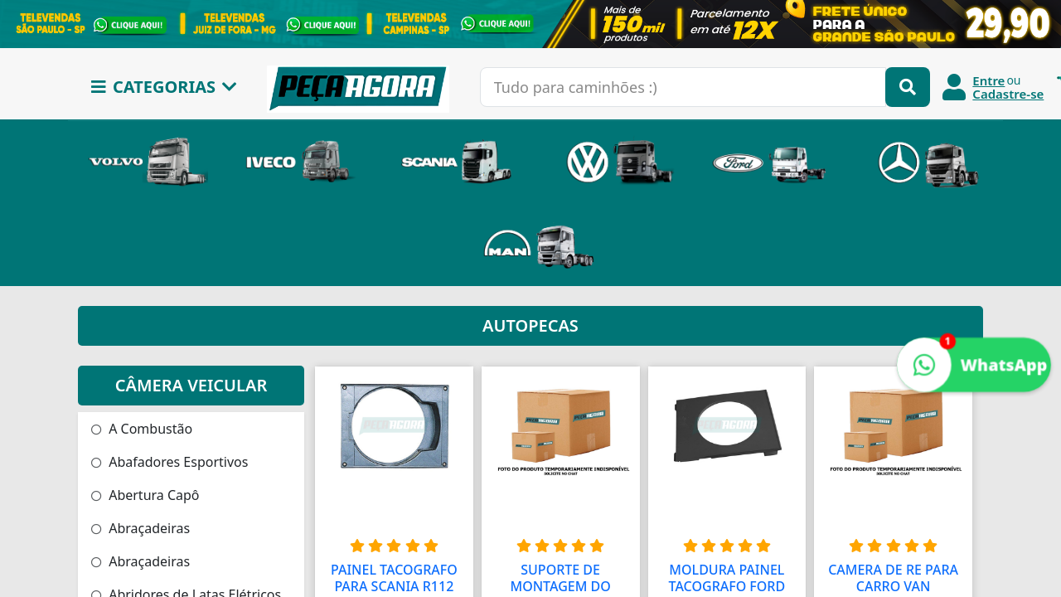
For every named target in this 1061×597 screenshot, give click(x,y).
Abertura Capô (145, 495)
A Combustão (141, 429)
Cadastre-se (1008, 93)
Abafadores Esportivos (169, 462)
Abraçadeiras (140, 528)
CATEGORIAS (164, 86)
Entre (988, 80)
